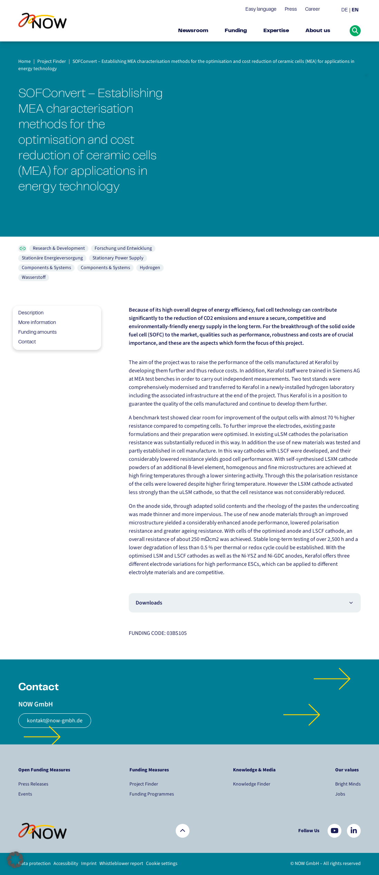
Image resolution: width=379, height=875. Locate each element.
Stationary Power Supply (118, 258)
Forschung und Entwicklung (123, 248)
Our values (347, 770)
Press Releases (33, 784)
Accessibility (66, 863)
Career (312, 10)
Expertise (276, 30)
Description (28, 313)
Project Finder (143, 784)
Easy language (260, 10)
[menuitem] (345, 10)
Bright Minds (348, 784)
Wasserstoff (34, 277)
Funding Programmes (151, 794)
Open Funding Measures (44, 770)
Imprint (89, 863)
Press (291, 10)
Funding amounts (35, 332)
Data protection (34, 863)
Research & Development (59, 248)
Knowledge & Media (254, 770)
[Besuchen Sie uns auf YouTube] (334, 831)
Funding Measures (149, 770)
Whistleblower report (121, 863)
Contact (24, 342)
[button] (15, 860)
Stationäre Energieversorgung (52, 258)
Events (25, 794)
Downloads (245, 603)
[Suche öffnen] (355, 30)
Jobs (340, 794)
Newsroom (193, 30)
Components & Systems (46, 267)
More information (34, 323)
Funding (236, 30)
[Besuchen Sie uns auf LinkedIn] (354, 831)
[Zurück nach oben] (183, 831)
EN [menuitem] (355, 10)
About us (317, 30)
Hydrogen (150, 267)
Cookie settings (161, 863)
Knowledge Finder (251, 784)
